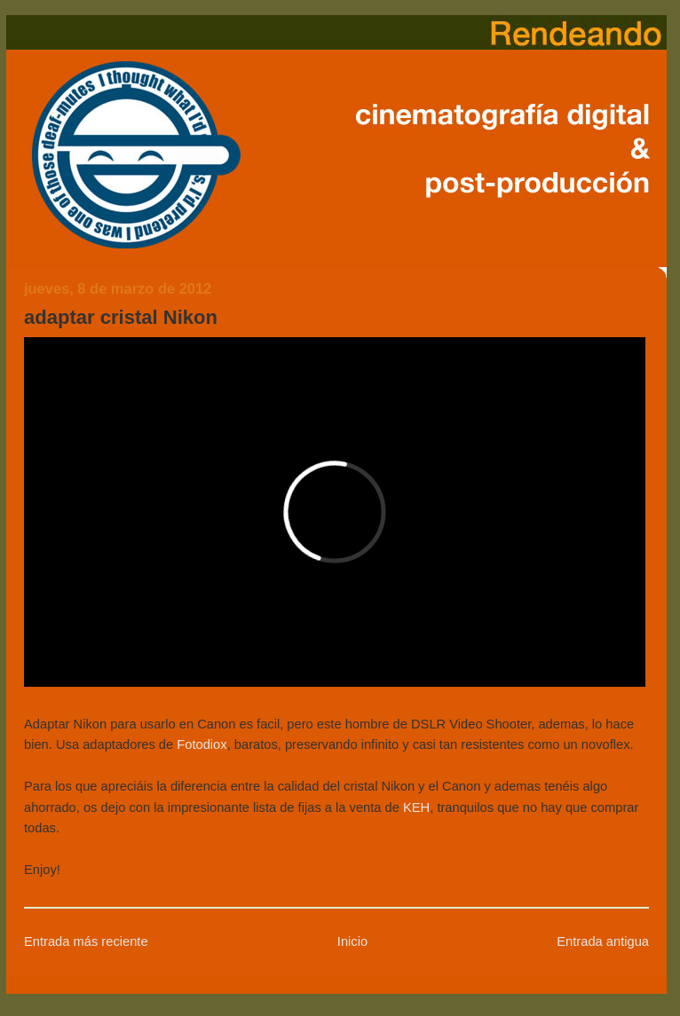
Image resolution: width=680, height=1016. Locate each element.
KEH (416, 807)
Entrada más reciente (86, 941)
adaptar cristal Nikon (120, 317)
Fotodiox (201, 744)
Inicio (352, 941)
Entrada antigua (603, 941)
